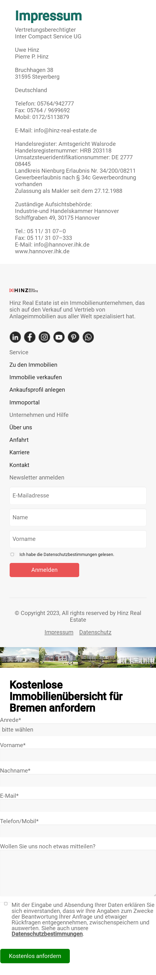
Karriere (19, 452)
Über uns (20, 427)
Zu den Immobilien (33, 364)
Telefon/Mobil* (78, 827)
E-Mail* (78, 802)
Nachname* (78, 777)
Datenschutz (95, 632)
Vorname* (78, 751)
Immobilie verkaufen (35, 377)
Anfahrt (19, 440)
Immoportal (24, 402)
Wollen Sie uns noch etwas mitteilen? (78, 869)
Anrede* (78, 726)
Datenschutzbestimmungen (47, 934)
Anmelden (44, 570)
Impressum (59, 632)
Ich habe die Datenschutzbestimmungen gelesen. (67, 554)
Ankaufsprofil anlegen (37, 389)
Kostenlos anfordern (35, 956)
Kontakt (19, 465)
